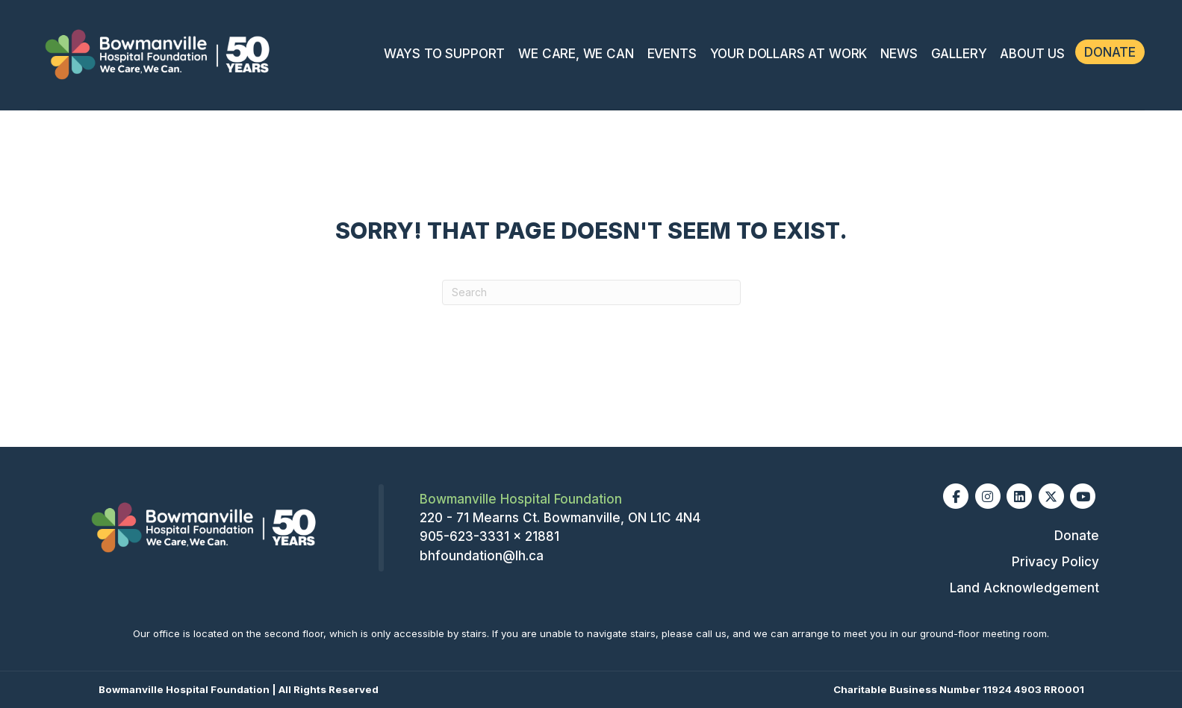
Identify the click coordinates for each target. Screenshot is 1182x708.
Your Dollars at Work (789, 53)
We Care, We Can (575, 53)
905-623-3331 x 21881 (489, 536)
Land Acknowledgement (1024, 587)
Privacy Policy (1055, 561)
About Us (1032, 53)
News (898, 53)
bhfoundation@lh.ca (482, 555)
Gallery (959, 53)
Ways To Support (444, 53)
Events (672, 53)
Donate (1110, 52)
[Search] (591, 292)
